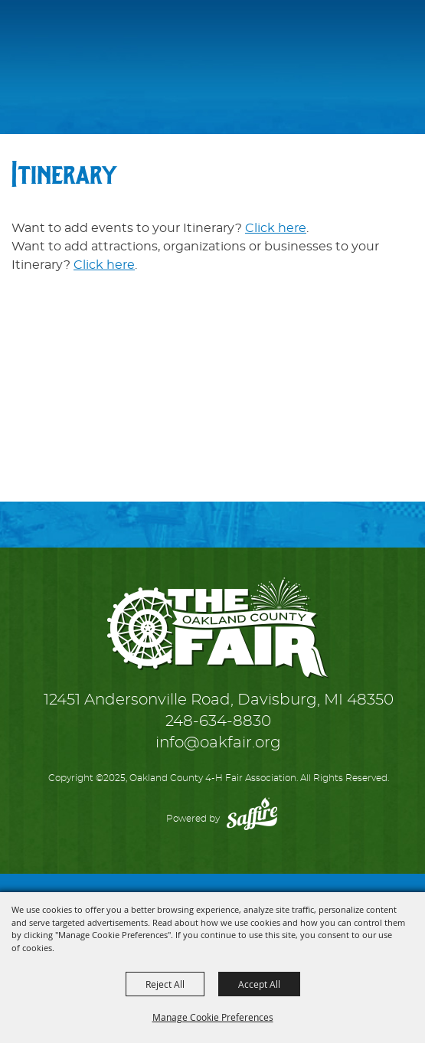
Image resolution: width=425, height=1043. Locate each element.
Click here (275, 228)
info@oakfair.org (218, 742)
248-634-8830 (218, 721)
